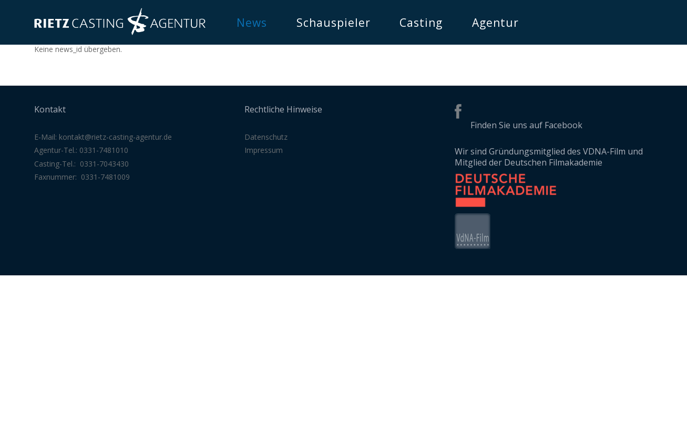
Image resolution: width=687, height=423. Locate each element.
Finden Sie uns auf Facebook (526, 125)
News (252, 22)
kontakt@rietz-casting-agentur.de (115, 137)
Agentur (495, 22)
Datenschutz (266, 137)
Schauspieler (333, 22)
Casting (421, 22)
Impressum (263, 150)
